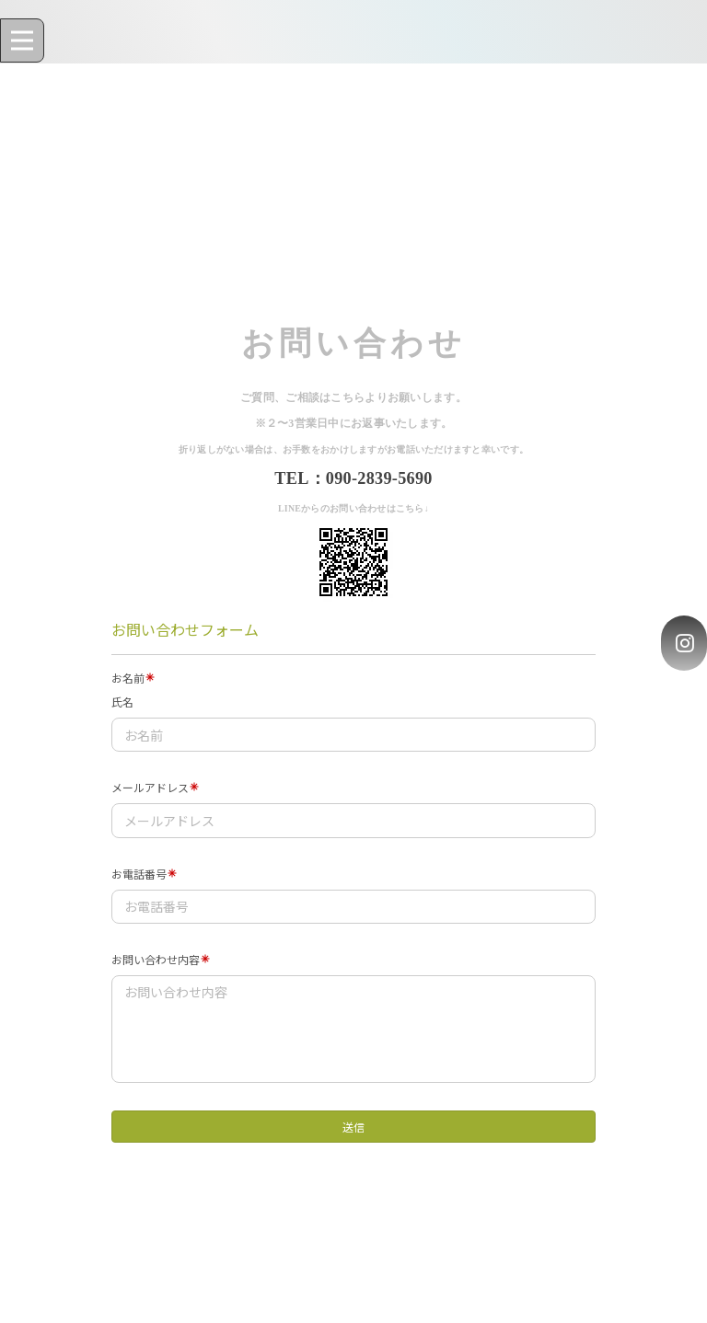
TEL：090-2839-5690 (353, 478)
